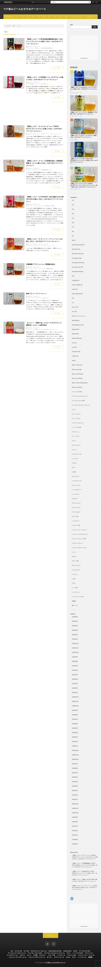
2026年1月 (75, 639)
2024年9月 (75, 710)
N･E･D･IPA (75, 307)
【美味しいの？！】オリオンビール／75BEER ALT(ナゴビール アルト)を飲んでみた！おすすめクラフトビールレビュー (44, 128)
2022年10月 (75, 812)
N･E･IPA (74, 311)
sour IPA (74, 347)
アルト (38, 46)
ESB (73, 276)
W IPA (73, 360)
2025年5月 (75, 674)
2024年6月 (75, 723)
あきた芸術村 (31, 83)
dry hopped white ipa (77, 271)
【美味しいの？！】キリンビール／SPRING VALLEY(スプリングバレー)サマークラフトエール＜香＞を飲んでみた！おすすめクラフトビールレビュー (83, 185)
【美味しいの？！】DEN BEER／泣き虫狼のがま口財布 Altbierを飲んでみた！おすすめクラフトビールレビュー (45, 199)
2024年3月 (75, 737)
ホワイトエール (76, 565)
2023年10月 (75, 759)
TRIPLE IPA (75, 356)
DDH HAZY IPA (76, 249)
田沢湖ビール (45, 83)
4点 (33, 16)
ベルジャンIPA (76, 525)
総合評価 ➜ (8, 16)
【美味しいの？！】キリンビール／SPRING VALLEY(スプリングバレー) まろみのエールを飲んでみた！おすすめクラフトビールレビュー (85, 857)
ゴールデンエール (77, 454)
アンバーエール (44, 244)
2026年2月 (75, 634)
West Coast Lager (77, 369)
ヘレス (74, 552)
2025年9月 (75, 657)
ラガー (81, 92)
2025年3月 (75, 683)
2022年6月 (75, 830)
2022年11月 (75, 808)
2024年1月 (75, 746)
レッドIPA (75, 587)
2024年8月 (75, 714)
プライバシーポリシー (77, 16)
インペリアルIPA (76, 427)
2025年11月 (75, 648)
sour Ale (74, 342)
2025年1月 (75, 692)
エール (74, 440)
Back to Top (50, 936)
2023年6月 (75, 777)
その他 (74, 472)
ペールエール (75, 521)
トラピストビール (77, 480)
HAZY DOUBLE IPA (77, 285)
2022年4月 (75, 839)
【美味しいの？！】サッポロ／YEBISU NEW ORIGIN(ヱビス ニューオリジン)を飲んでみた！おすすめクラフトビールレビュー (84, 160)
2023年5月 (75, 781)
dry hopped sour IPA (77, 267)
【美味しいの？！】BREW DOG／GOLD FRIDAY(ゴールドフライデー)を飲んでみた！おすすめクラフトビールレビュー (84, 873)
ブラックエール (76, 507)
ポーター (74, 556)
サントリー (38, 245)
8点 (55, 16)
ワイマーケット (39, 297)
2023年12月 (75, 750)
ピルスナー (76, 92)
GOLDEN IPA (75, 280)
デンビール (37, 205)
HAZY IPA (75, 289)
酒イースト (75, 605)
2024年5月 (75, 728)
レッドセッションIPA (78, 596)
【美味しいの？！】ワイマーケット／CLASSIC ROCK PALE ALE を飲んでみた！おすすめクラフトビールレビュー (84, 887)
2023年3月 (75, 790)
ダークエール (75, 476)
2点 (22, 16)
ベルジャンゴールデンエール (80, 534)
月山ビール (38, 48)
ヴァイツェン (75, 431)
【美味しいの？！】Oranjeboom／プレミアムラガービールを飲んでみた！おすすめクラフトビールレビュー (83, 89)
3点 (28, 16)
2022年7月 (75, 826)
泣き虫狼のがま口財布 (49, 205)
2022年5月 (75, 835)
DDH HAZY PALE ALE (78, 253)
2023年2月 (75, 795)
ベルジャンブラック (77, 543)
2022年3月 (75, 844)
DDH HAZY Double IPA (78, 244)
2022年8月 (75, 821)
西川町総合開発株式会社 (47, 48)
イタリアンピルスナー (78, 423)
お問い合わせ (90, 16)
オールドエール (76, 445)
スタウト (74, 463)
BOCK (74, 240)
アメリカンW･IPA (77, 391)
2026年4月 (75, 625)
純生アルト (45, 297)
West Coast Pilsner (77, 378)
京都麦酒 (48, 268)
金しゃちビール (53, 329)
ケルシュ (74, 449)
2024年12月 (75, 697)
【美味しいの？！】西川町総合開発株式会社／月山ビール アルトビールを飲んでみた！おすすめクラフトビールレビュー (44, 41)
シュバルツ (75, 458)
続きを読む (57, 67)
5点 (39, 16)
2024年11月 (75, 701)
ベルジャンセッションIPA (79, 538)
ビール (33, 48)
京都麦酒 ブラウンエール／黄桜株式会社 (40, 264)
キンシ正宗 (34, 169)
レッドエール (75, 592)
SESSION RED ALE (77, 338)
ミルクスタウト (76, 570)
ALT (28, 268)
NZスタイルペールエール (79, 316)
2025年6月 (75, 670)
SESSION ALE (77, 189)
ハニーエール (75, 494)
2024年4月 (75, 732)
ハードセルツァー (77, 489)
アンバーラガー (76, 418)
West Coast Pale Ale (77, 374)
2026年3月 (75, 630)
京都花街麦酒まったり (46, 169)
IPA (73, 298)
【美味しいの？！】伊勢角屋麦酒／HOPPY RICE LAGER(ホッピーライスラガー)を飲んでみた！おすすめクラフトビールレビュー (85, 865)
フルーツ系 (75, 516)
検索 (71, 24)
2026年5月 (75, 621)
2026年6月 (75, 616)
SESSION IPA (75, 329)
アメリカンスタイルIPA (78, 400)
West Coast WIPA (77, 387)
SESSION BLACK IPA (78, 325)
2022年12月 (75, 804)
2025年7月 (75, 665)
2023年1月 (75, 799)
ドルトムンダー (76, 485)
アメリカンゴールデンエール (80, 396)
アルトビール (31, 205)
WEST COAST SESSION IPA (80, 383)
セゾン (74, 467)
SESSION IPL (75, 334)
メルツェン (75, 574)
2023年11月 (75, 755)
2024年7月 (75, 719)
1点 (17, 16)
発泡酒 (75, 139)
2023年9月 (75, 763)
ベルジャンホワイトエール (79, 547)
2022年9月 (75, 817)
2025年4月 (75, 679)
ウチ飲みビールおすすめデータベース (24, 9)
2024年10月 (75, 706)
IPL (73, 302)
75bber (44, 133)
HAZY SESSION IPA (77, 293)
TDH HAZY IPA (76, 351)
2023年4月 (75, 786)
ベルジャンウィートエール (79, 529)
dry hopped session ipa (78, 262)
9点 (61, 16)
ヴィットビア (75, 436)
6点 (44, 16)
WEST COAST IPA (77, 365)
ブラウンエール (41, 268)
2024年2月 (75, 741)
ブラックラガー (76, 512)
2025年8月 (75, 661)
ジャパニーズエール (46, 245)
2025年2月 (75, 688)
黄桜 (52, 268)
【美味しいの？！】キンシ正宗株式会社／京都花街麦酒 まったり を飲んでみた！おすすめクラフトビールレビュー (44, 163)
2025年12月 (75, 643)
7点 (50, 16)
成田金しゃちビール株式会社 (42, 329)
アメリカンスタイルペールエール (81, 405)
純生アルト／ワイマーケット (36, 293)
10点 (66, 16)
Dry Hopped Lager (77, 258)
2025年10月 (75, 652)
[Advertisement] (33, 114)
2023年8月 (75, 768)
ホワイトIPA (75, 561)
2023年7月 (75, 772)
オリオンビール (53, 133)
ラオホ (74, 578)
